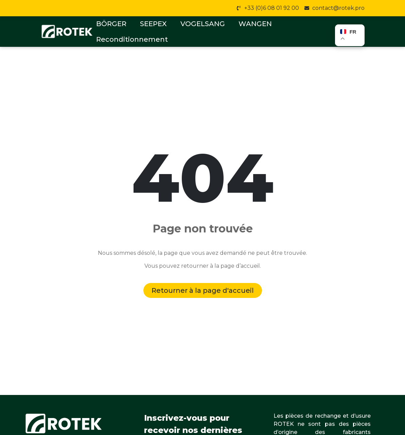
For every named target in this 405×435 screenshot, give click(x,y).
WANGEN (255, 24)
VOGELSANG (202, 24)
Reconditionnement (132, 39)
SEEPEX (153, 24)
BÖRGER (111, 24)
